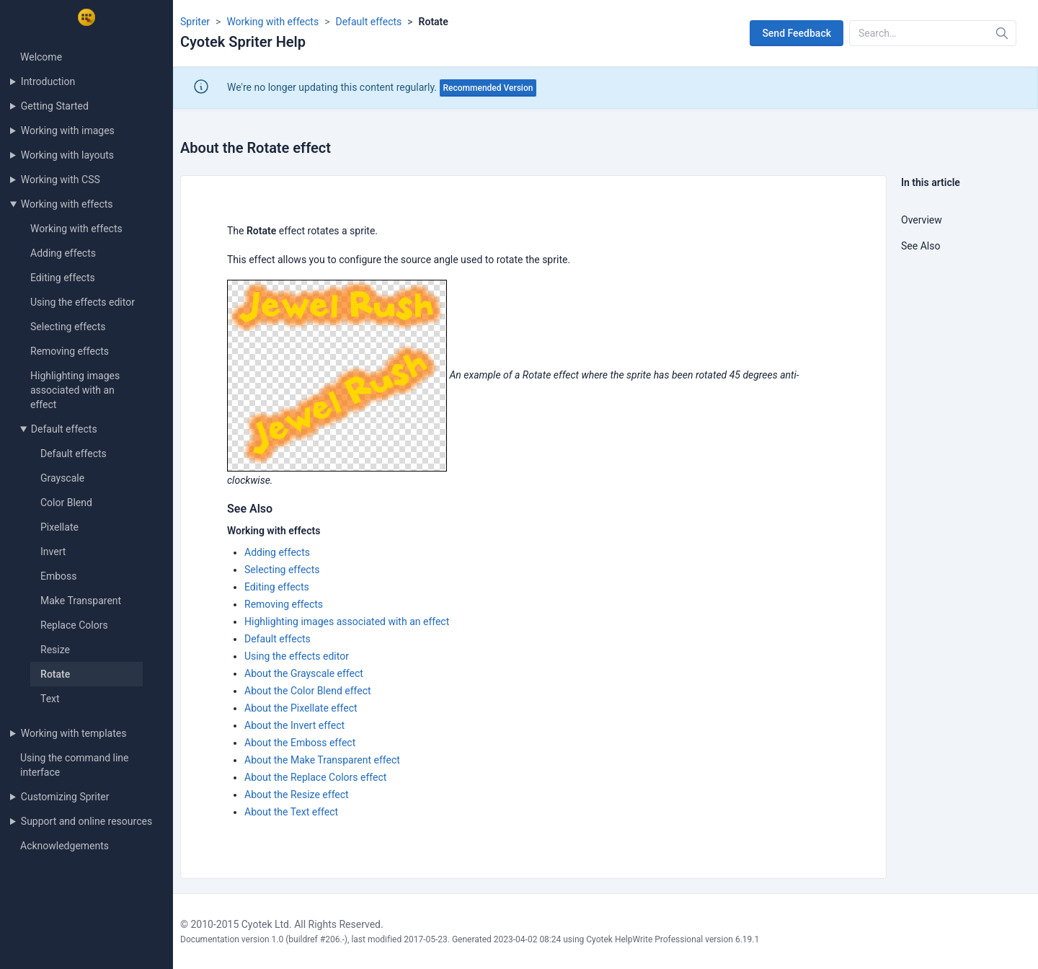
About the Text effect (291, 812)
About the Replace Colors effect (315, 777)
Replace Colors (74, 625)
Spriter (195, 21)
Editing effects (62, 277)
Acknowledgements (64, 845)
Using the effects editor (82, 302)
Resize (55, 649)
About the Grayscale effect (303, 673)
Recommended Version (488, 88)
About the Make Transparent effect (322, 760)
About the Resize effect (296, 794)
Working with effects (67, 204)
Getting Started (55, 106)
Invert (53, 551)
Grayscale (62, 478)
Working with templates (74, 733)
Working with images (68, 130)
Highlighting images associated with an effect (75, 390)
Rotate (55, 674)
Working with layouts (67, 155)
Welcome (41, 57)
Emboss (58, 576)
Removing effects (69, 351)
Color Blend (66, 502)
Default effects (64, 429)
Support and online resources (86, 821)
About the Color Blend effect (307, 690)
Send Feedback (796, 33)
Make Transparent (80, 600)
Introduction (48, 81)
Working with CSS (60, 179)
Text (50, 698)
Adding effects (63, 253)
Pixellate (59, 527)
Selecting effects (68, 326)
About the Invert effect (294, 725)
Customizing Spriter (65, 796)
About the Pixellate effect (301, 708)
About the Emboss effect (299, 742)
